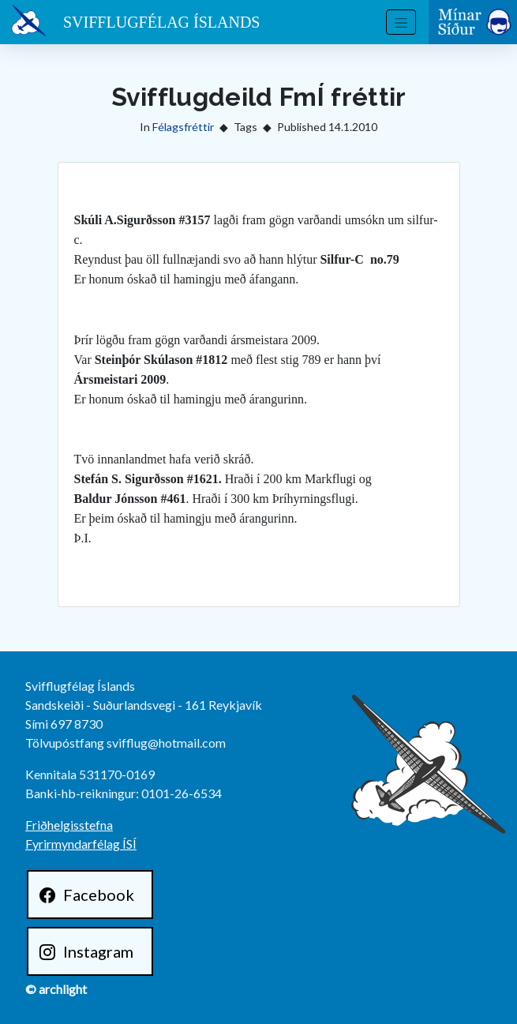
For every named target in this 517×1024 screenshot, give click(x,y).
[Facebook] (90, 894)
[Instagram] (90, 951)
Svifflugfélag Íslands (161, 22)
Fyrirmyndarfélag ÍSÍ (81, 843)
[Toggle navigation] (401, 22)
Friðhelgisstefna (69, 824)
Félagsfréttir (183, 126)
